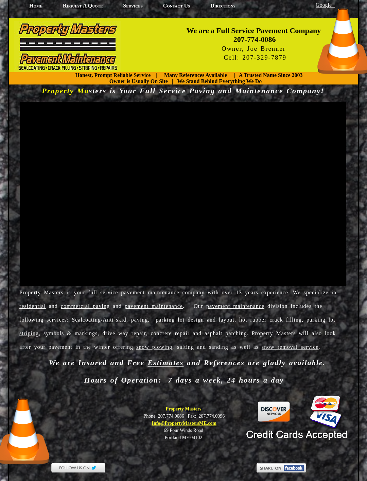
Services (132, 6)
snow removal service (290, 347)
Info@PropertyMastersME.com (184, 423)
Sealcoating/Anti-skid (99, 320)
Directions (222, 6)
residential (32, 306)
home (35, 6)
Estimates (165, 362)
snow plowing (154, 347)
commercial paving (85, 306)
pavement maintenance (154, 306)
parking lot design (180, 320)
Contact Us (176, 6)
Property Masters (183, 409)
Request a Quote (83, 6)
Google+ (325, 5)
